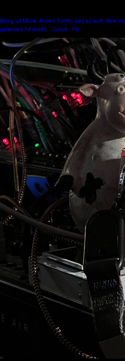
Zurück (59, 29)
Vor (76, 29)
